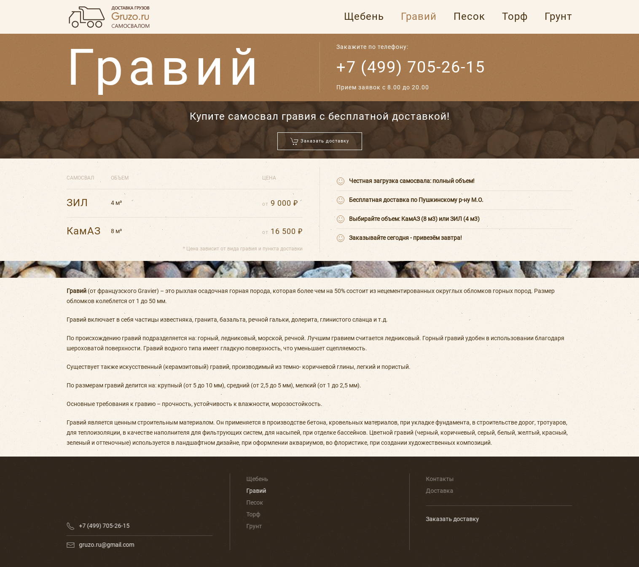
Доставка (439, 490)
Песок (469, 16)
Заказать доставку (451, 519)
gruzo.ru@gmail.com (105, 544)
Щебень (364, 16)
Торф (515, 16)
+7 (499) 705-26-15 (410, 67)
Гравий (419, 16)
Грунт (558, 16)
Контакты (439, 479)
